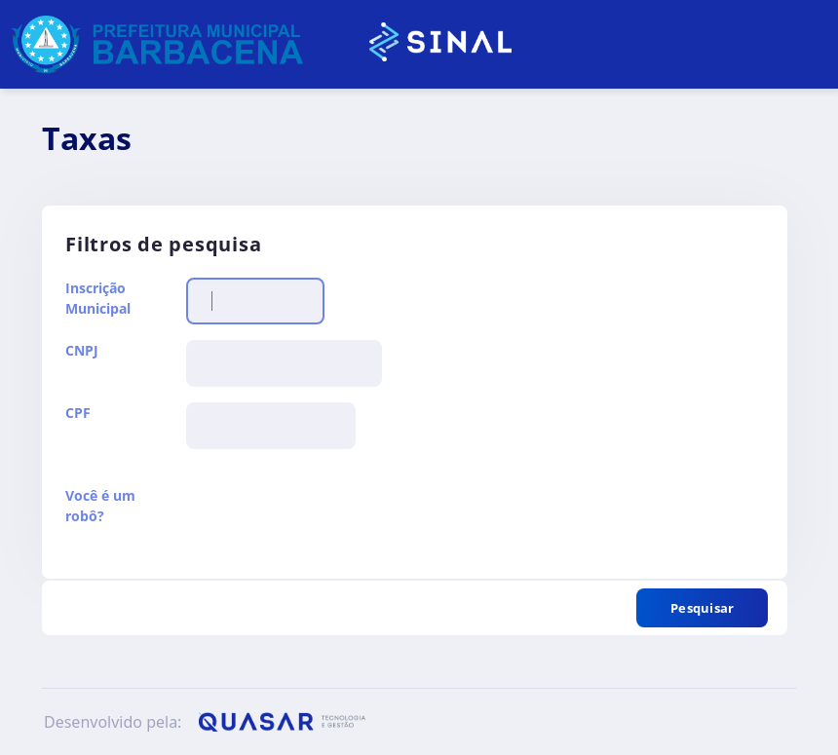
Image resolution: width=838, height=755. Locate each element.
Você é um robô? (100, 505)
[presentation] (334, 523)
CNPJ (81, 350)
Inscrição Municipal (98, 298)
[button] (702, 607)
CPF (78, 412)
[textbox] (255, 301)
